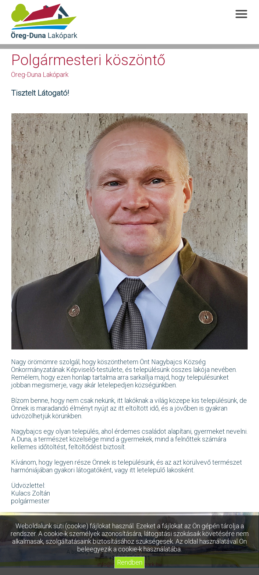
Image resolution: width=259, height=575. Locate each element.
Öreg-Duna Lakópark (44, 22)
